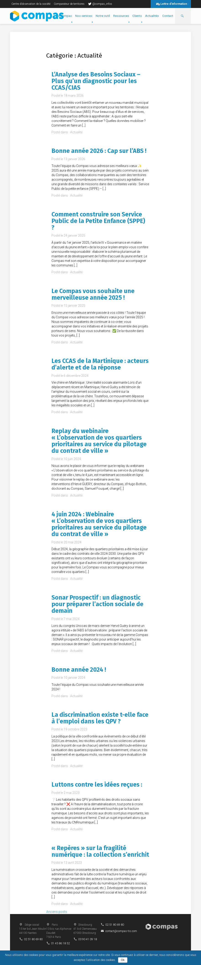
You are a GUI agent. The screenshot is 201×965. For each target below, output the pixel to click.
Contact (167, 16)
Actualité (76, 132)
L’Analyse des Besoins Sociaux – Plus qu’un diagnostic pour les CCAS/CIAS (96, 81)
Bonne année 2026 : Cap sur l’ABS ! (99, 151)
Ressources (121, 16)
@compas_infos (100, 3)
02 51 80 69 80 (33, 939)
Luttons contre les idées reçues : (97, 784)
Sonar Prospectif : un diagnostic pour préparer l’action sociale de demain (97, 604)
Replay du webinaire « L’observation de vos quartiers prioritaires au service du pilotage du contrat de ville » (99, 441)
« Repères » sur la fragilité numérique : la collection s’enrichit (100, 851)
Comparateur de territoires (69, 3)
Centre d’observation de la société (30, 3)
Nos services (83, 16)
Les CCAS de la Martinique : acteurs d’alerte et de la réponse (100, 364)
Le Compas (64, 16)
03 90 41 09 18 (87, 939)
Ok (122, 960)
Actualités (152, 16)
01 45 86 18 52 (60, 943)
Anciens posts (56, 912)
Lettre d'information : (174, 3)
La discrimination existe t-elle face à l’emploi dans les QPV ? (100, 718)
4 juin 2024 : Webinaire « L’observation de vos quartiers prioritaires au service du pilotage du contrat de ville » (99, 524)
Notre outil (103, 16)
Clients (137, 16)
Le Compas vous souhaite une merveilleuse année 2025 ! (93, 294)
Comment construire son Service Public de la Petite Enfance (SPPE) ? (98, 221)
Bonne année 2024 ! (79, 669)
